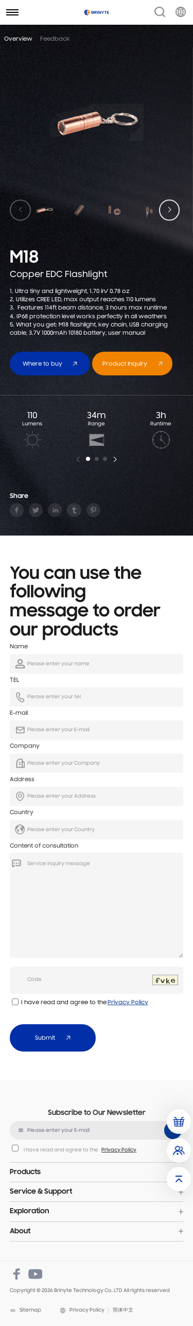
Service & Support (41, 1192)
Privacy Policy (128, 1003)
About (20, 1231)
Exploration (29, 1211)
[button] (169, 209)
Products (25, 1172)
